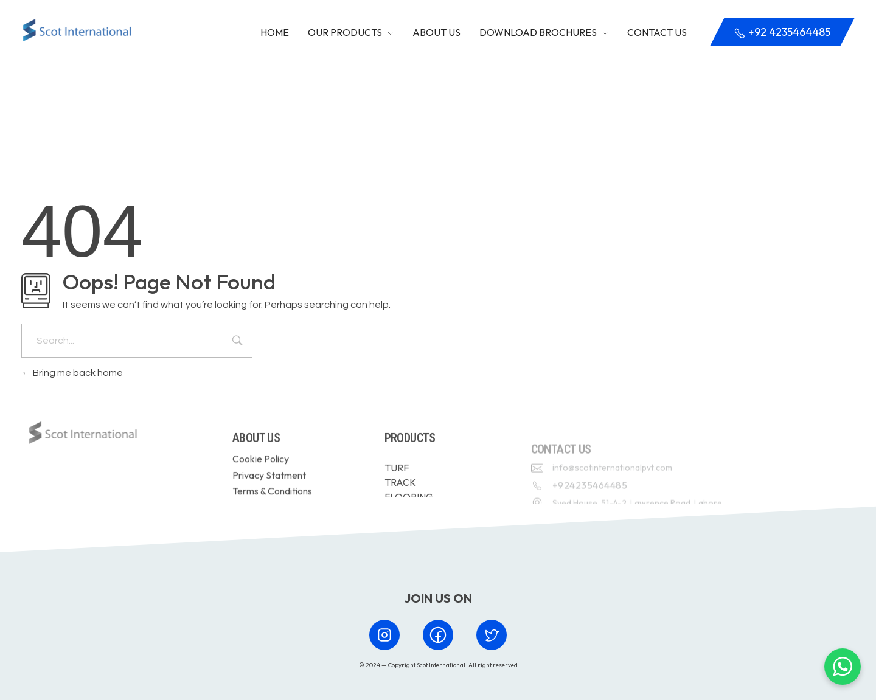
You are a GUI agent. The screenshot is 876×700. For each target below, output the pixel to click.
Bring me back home (72, 373)
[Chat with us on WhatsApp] (842, 666)
